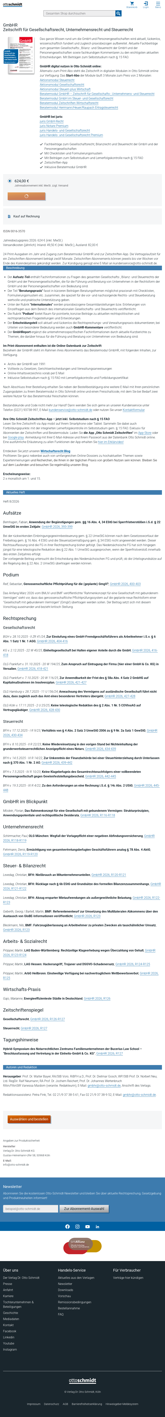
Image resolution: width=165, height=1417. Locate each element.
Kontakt (8, 1325)
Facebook (9, 1331)
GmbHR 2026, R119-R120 (20, 854)
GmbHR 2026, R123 (87, 916)
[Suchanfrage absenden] (118, 13)
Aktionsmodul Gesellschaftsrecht (62, 84)
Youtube (8, 1343)
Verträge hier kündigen (128, 1278)
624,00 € (41, 183)
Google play (16, 437)
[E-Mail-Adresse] (30, 1209)
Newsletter (65, 1284)
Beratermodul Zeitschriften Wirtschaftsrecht (69, 103)
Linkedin (8, 1337)
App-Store (144, 433)
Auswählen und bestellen (29, 1119)
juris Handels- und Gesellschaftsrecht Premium (71, 135)
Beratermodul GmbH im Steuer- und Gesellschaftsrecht (76, 98)
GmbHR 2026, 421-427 (71, 682)
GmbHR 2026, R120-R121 (108, 875)
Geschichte (10, 1313)
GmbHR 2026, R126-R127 (47, 1019)
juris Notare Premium (54, 126)
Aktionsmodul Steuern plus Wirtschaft (65, 89)
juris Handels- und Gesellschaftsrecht (65, 130)
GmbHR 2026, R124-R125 (132, 964)
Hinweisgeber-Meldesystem (122, 1404)
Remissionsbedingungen (74, 1302)
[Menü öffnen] (158, 3)
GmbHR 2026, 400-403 (125, 584)
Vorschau (64, 1296)
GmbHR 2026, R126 (97, 998)
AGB (65, 1404)
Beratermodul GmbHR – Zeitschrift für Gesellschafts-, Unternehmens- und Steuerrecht (97, 94)
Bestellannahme (69, 1308)
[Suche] (79, 13)
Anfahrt (8, 1290)
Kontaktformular (134, 410)
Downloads (65, 1290)
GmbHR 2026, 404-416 (52, 641)
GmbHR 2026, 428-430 (44, 710)
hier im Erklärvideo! (111, 442)
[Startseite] (82, 1382)
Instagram (10, 1349)
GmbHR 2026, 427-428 (120, 696)
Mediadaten (11, 1319)
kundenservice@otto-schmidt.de (70, 410)
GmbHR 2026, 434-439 (100, 749)
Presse (7, 1284)
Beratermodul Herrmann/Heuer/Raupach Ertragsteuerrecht (79, 107)
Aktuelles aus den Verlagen (76, 1278)
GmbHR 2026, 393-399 (57, 527)
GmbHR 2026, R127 (34, 1028)
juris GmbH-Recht (52, 121)
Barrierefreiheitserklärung (87, 1404)
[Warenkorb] (131, 5)
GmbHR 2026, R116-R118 (97, 815)
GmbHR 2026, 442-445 (100, 776)
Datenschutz (51, 1404)
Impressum (33, 1404)
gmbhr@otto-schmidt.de (104, 1085)
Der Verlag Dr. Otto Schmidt (21, 1278)
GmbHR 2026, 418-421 (32, 669)
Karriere (8, 1296)
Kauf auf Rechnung (26, 216)
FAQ (61, 1314)
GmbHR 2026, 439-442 (57, 762)
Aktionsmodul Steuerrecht (57, 80)
